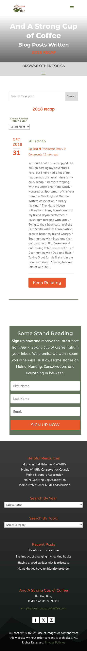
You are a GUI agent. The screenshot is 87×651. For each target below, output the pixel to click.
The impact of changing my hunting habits (43, 556)
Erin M (37, 149)
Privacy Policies (55, 642)
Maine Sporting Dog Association (45, 480)
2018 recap (37, 141)
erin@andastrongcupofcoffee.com (43, 608)
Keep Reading (47, 282)
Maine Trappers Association (44, 475)
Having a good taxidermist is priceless (43, 562)
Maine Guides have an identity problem (43, 568)
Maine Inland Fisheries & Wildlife (44, 464)
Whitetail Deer (52, 149)
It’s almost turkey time (43, 550)
